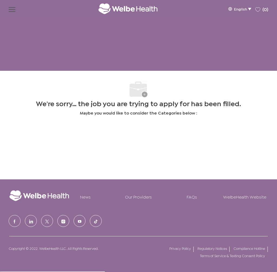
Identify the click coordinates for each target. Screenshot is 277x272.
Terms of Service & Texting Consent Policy (232, 255)
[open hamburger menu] (12, 8)
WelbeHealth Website (244, 196)
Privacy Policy (180, 248)
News (85, 196)
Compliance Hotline (249, 248)
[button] (239, 9)
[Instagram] (63, 221)
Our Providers (138, 196)
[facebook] (15, 221)
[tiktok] (96, 221)
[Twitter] (47, 221)
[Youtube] (79, 221)
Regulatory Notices (212, 248)
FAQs (192, 196)
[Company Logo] (122, 8)
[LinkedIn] (31, 221)
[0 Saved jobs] (261, 8)
